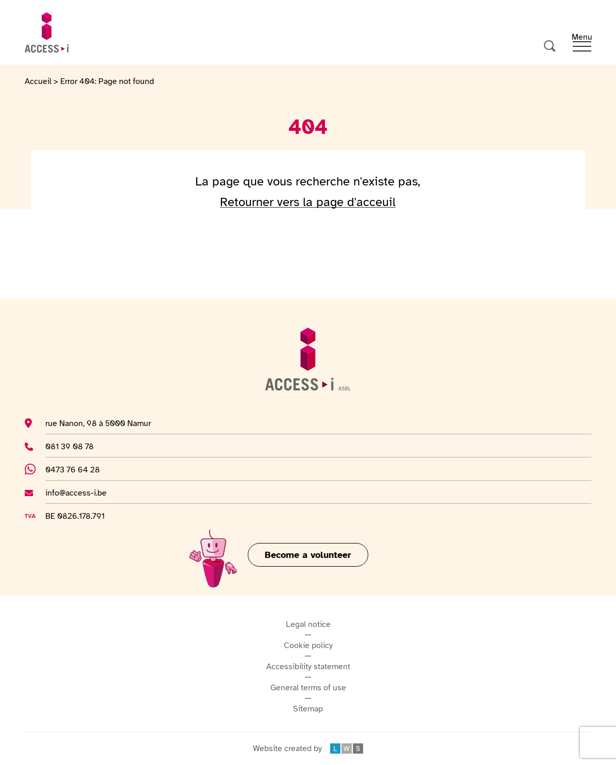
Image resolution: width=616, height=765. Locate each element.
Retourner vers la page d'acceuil (308, 202)
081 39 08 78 (71, 446)
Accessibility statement (308, 666)
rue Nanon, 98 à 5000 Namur (98, 423)
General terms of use (308, 688)
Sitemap (308, 709)
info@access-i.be (76, 492)
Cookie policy (308, 645)
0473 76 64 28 (78, 469)
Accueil (38, 81)
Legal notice (308, 624)
